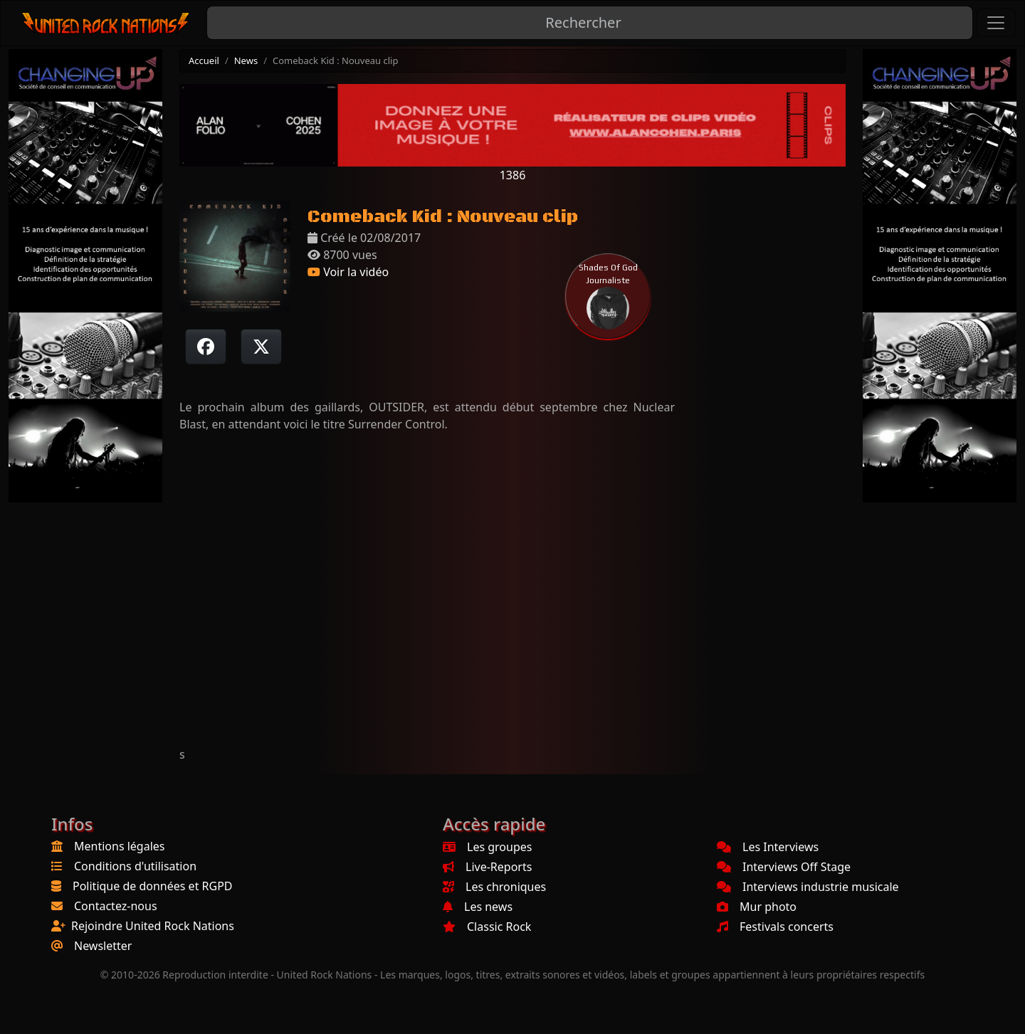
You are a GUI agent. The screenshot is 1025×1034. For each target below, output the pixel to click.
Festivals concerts (775, 926)
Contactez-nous (115, 906)
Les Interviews (768, 847)
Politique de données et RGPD (153, 886)
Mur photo (757, 906)
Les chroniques (494, 887)
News (246, 60)
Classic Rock (487, 926)
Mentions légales (119, 846)
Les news (477, 906)
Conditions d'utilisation (135, 866)
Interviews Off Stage (784, 867)
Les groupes (487, 847)
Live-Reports (487, 867)
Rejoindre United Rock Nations (152, 926)
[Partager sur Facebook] (205, 346)
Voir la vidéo (348, 272)
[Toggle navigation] (996, 23)
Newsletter (103, 946)
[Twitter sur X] (261, 346)
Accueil (204, 60)
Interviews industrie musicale (808, 887)
